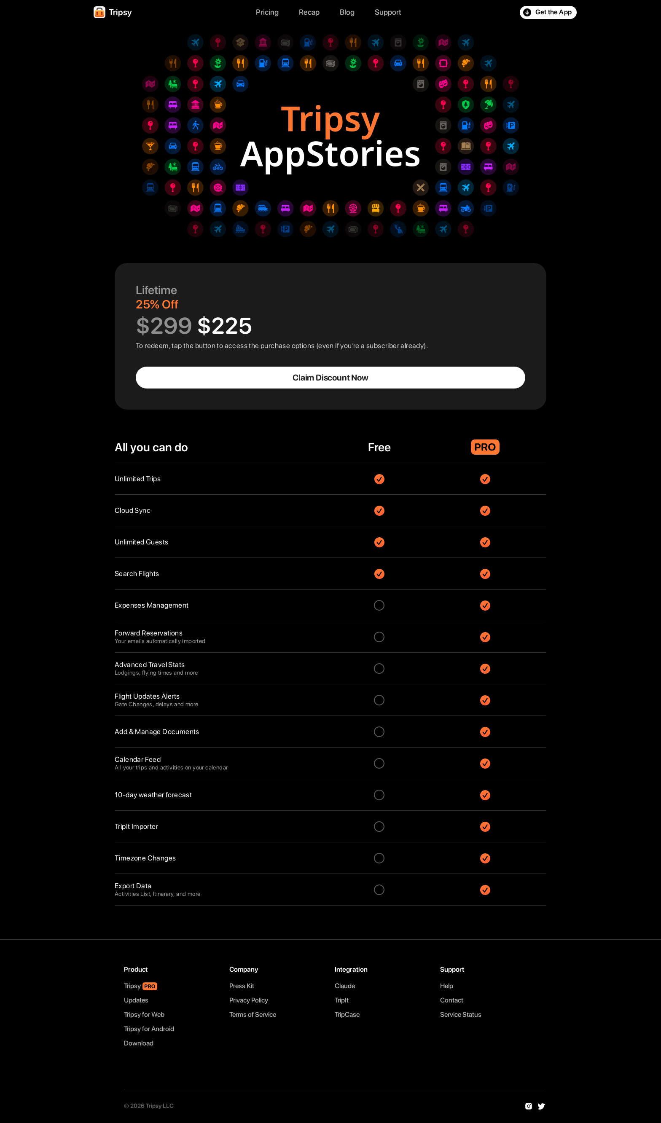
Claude (346, 986)
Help (446, 986)
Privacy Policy (248, 1000)
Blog (347, 12)
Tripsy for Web (144, 1014)
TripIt (343, 1000)
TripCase (348, 1014)
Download (138, 1043)
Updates (136, 1000)
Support (388, 12)
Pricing (267, 12)
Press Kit (241, 986)
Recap (309, 12)
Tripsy (132, 986)
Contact (451, 1000)
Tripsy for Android (149, 1029)
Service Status (460, 1014)
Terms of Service (252, 1014)
